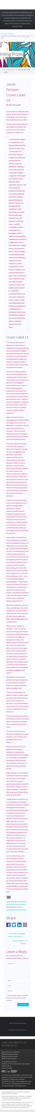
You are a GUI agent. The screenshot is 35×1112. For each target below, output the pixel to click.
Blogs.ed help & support (9, 1058)
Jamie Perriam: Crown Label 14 (16, 901)
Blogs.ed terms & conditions (11, 1052)
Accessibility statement (9, 1061)
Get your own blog (12, 1093)
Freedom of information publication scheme (16, 1064)
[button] (8, 925)
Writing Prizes (10, 904)
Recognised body (17, 1084)
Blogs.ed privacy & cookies (10, 1054)
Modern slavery (6, 1066)
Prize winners (11, 69)
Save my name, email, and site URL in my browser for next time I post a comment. (17, 998)
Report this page (7, 1068)
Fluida (17, 1030)
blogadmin (21, 904)
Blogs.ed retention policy (10, 1056)
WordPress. (23, 1030)
